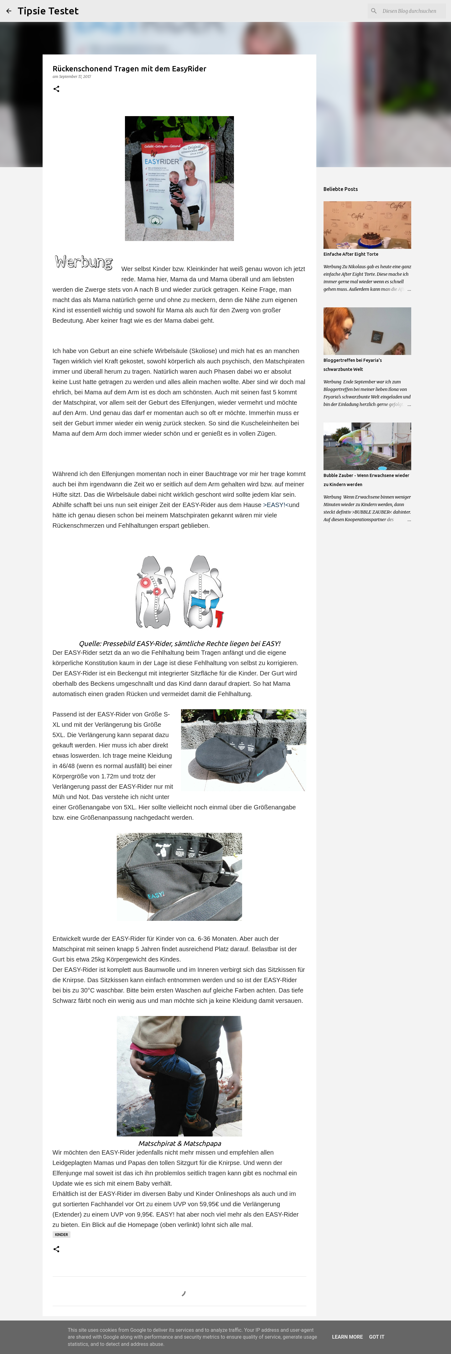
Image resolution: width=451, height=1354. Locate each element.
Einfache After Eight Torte (351, 254)
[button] (56, 89)
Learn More (347, 1337)
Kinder (61, 1235)
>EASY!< (276, 504)
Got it (376, 1337)
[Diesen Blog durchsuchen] (413, 10)
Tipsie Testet (48, 10)
